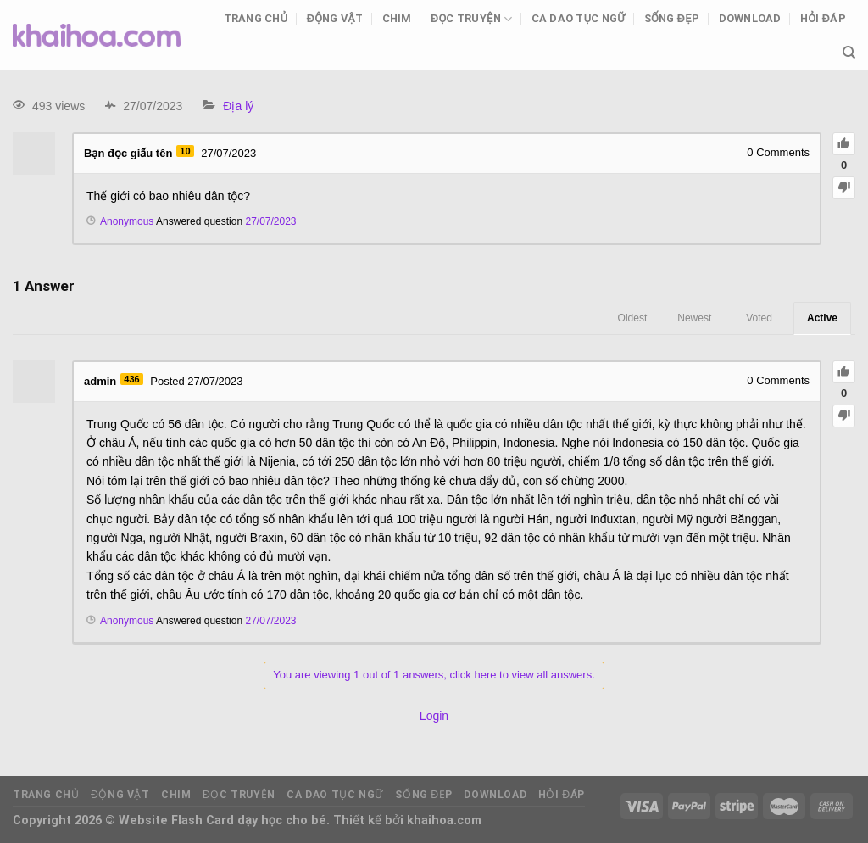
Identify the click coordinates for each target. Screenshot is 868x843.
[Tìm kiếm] (849, 52)
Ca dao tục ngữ (578, 18)
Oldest (633, 318)
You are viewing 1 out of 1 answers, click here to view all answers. (434, 674)
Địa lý (238, 106)
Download (750, 18)
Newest (694, 318)
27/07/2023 (270, 221)
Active (822, 318)
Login (434, 716)
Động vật (335, 18)
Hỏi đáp (823, 18)
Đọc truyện (471, 19)
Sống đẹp (671, 18)
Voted (759, 318)
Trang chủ (256, 18)
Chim (397, 18)
